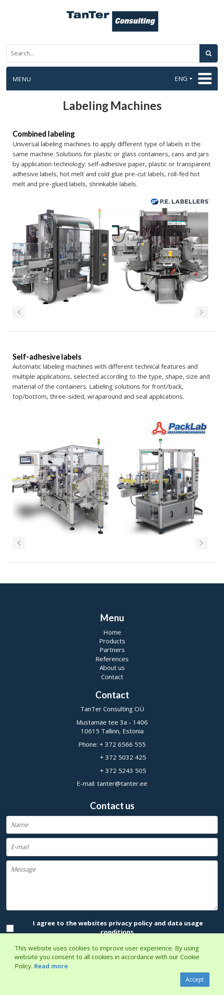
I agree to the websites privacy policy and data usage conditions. (118, 927)
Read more (51, 966)
